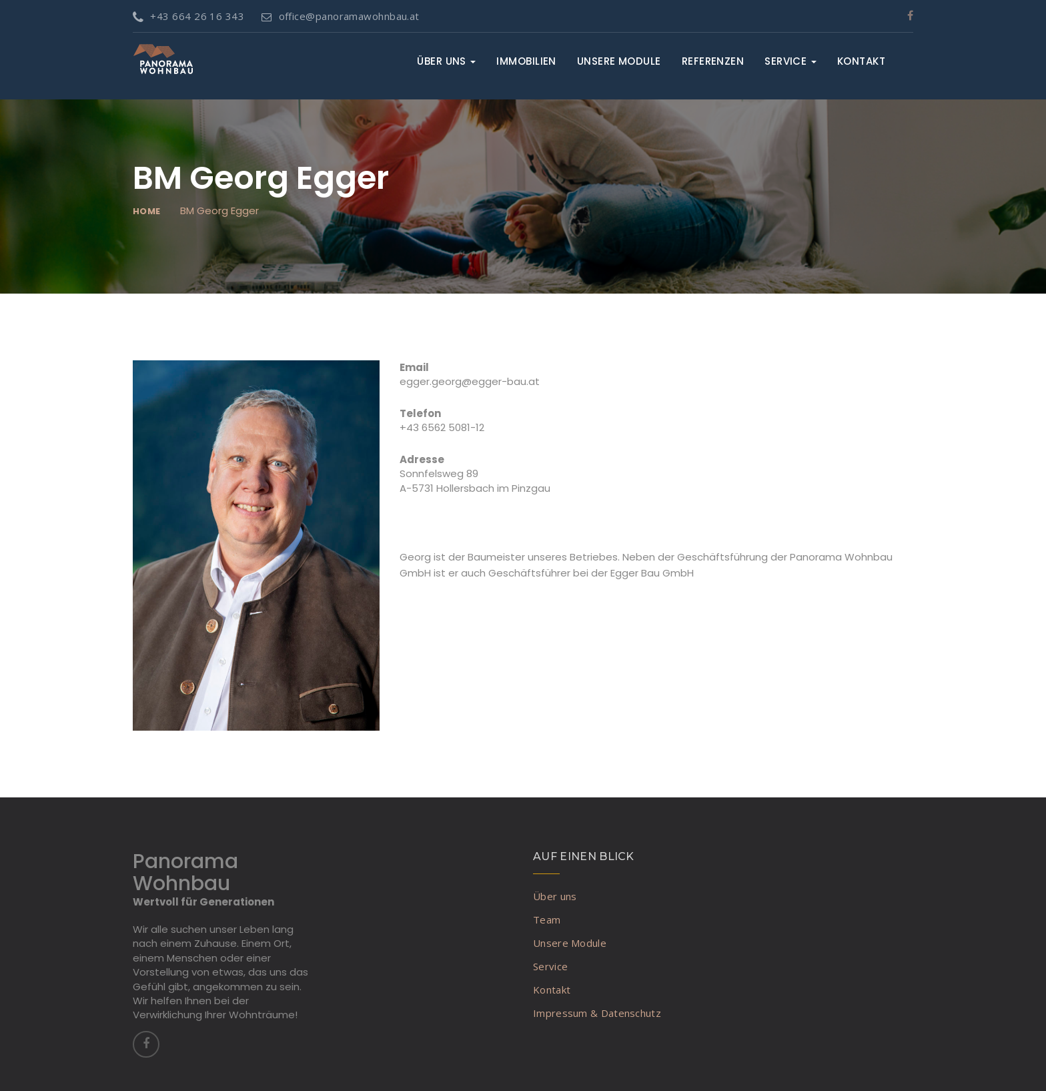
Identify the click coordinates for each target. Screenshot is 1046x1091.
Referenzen (713, 61)
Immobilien (526, 61)
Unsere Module (619, 61)
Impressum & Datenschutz (597, 1013)
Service (790, 61)
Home (147, 211)
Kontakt (861, 61)
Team (546, 919)
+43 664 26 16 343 (188, 16)
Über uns (446, 61)
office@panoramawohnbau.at (341, 16)
